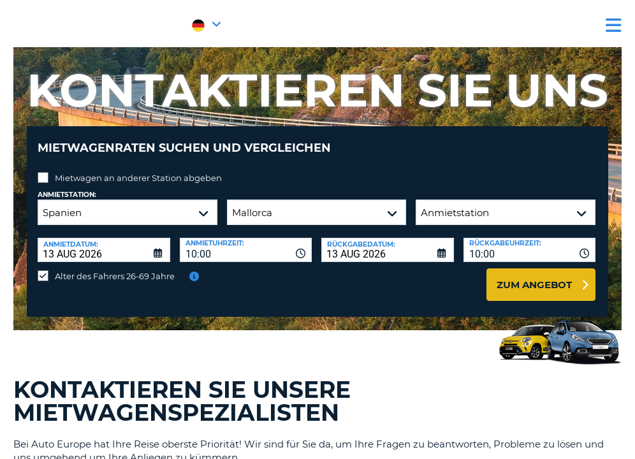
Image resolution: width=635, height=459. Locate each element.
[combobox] (246, 240)
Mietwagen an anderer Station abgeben (138, 168)
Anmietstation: (67, 185)
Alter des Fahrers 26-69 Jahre (115, 266)
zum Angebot (534, 275)
